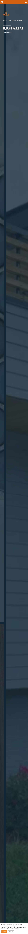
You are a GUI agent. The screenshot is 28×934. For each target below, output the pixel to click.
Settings (11, 931)
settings (17, 928)
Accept (4, 931)
